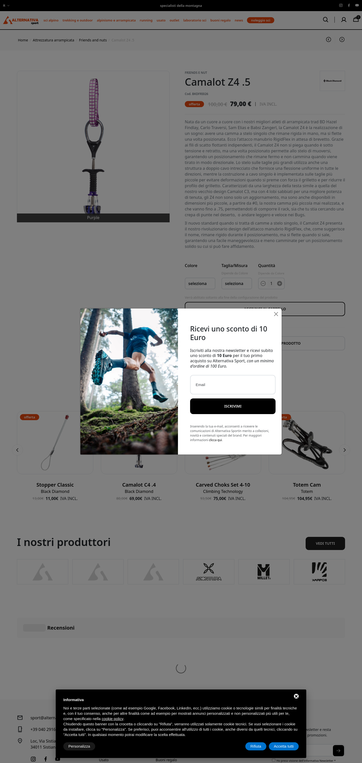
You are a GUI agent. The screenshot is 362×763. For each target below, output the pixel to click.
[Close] (276, 309)
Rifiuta (256, 746)
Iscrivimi (232, 401)
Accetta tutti (283, 746)
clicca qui (215, 435)
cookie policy (112, 719)
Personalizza (79, 746)
